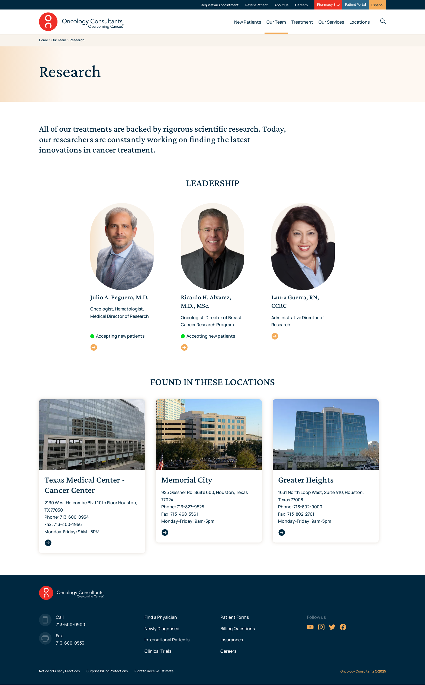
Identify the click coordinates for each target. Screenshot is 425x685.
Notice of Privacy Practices (59, 671)
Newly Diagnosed (161, 629)
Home (43, 40)
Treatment (302, 22)
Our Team (276, 22)
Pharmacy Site (328, 4)
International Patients (166, 640)
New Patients (247, 22)
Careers (301, 5)
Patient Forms (234, 617)
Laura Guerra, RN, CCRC (275, 336)
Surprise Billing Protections (107, 671)
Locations (359, 22)
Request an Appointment (220, 5)
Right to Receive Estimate (153, 671)
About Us (281, 5)
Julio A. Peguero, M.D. (94, 347)
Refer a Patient (256, 5)
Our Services (331, 22)
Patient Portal (355, 4)
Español (377, 5)
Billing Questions (237, 629)
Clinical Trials (157, 651)
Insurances (231, 640)
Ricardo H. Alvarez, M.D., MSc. (184, 347)
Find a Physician (160, 617)
